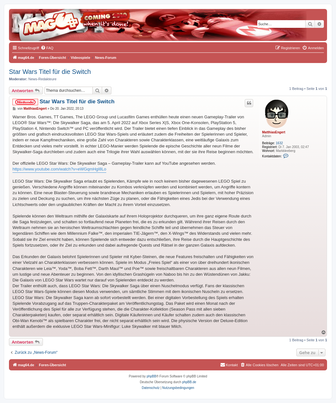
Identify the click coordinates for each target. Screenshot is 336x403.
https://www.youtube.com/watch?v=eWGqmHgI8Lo (59, 169)
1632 (279, 143)
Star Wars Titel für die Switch (50, 71)
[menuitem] (47, 48)
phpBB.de (189, 382)
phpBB (151, 376)
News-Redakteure (42, 79)
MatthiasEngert (273, 132)
